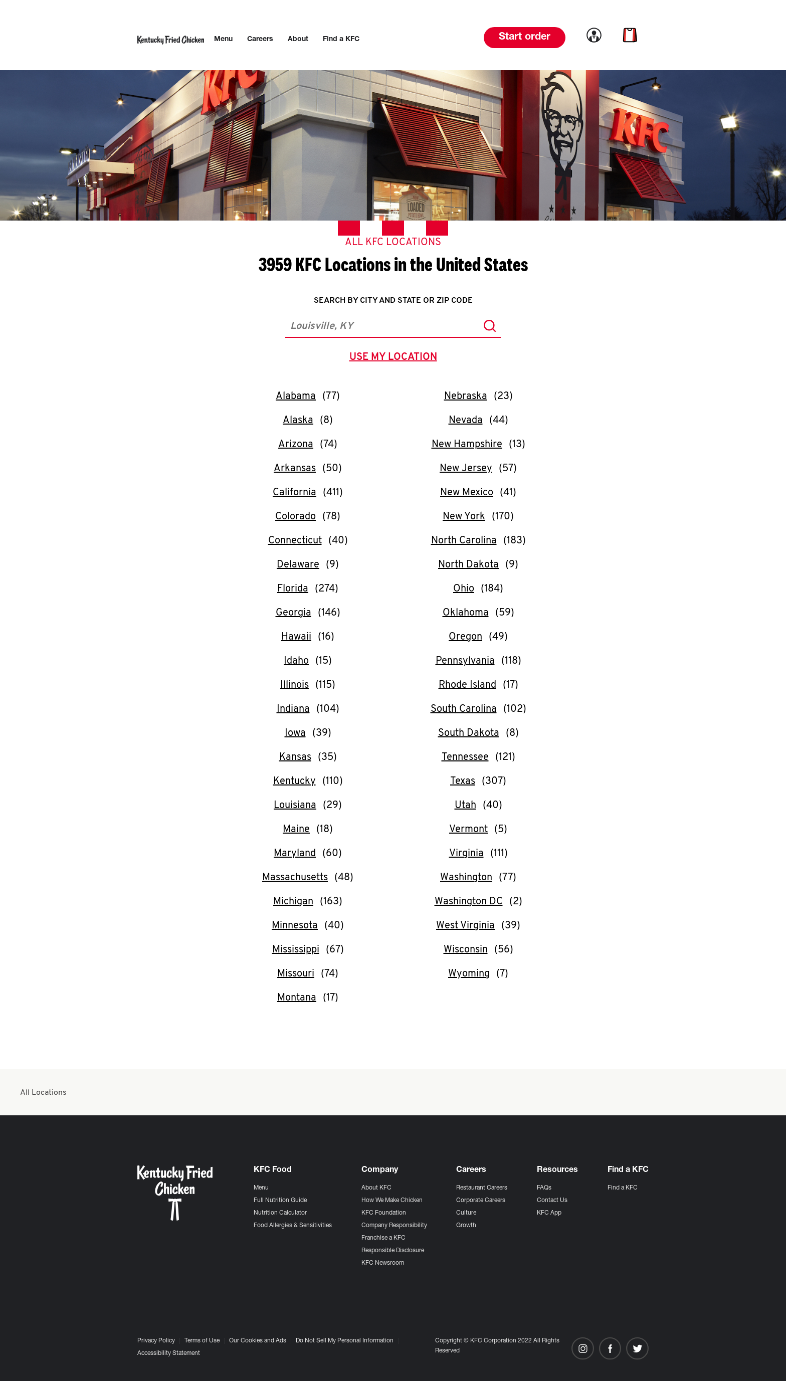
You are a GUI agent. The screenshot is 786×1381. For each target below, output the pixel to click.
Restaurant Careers (481, 1188)
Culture (466, 1213)
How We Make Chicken (392, 1201)
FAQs (544, 1188)
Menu (261, 1188)
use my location (395, 358)
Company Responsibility (394, 1226)
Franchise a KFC (383, 1238)
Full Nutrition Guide (280, 1201)
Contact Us (552, 1201)
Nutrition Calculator (280, 1213)
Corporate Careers (480, 1201)
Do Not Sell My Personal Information (345, 1341)
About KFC (376, 1188)
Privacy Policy (156, 1341)
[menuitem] (223, 39)
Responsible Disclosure (392, 1251)
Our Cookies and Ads (257, 1341)
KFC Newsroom (382, 1263)
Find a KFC (623, 1188)
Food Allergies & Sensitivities (293, 1226)
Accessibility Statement (168, 1353)
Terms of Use (202, 1341)
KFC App (549, 1213)
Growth (466, 1226)
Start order (524, 38)
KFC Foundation (383, 1213)
